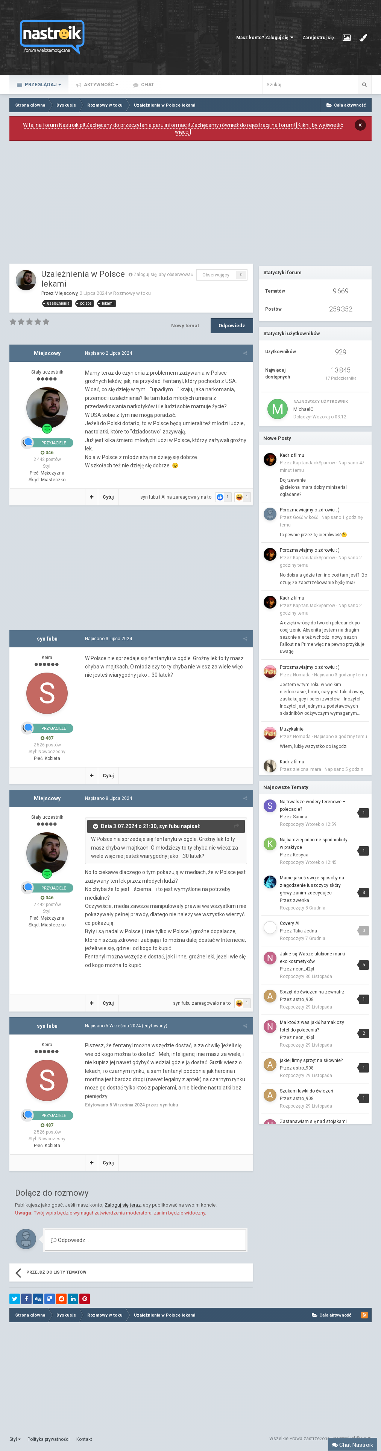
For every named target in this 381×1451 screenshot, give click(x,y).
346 (47, 452)
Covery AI (289, 923)
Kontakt (84, 1439)
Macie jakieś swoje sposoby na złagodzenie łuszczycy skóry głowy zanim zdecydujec (312, 885)
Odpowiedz (232, 325)
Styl (15, 1439)
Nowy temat (185, 325)
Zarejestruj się (318, 37)
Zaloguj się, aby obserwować (163, 274)
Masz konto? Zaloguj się (264, 37)
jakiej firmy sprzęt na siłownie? (311, 1060)
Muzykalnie (292, 729)
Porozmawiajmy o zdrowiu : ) (310, 510)
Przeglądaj (42, 84)
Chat (147, 84)
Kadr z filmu (292, 455)
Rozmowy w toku (132, 293)
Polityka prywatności (48, 1439)
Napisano (108, 353)
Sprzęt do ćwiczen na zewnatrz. (313, 992)
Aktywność (100, 84)
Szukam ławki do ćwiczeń (306, 1091)
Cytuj (107, 497)
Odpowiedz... (70, 1240)
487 (47, 738)
